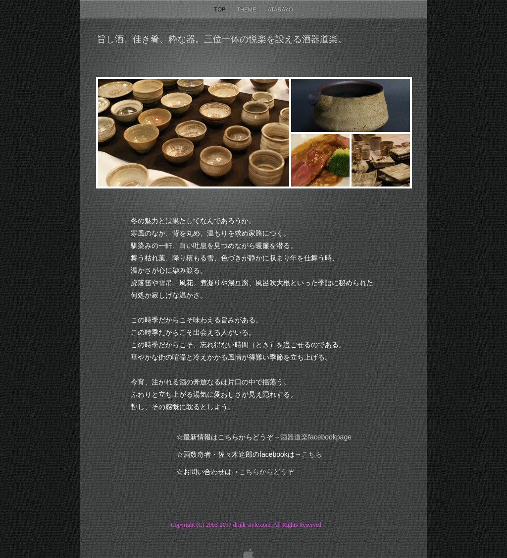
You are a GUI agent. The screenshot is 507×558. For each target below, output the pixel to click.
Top (220, 9)
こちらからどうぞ (266, 472)
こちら (312, 454)
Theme (247, 9)
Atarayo (280, 9)
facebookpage (316, 437)
